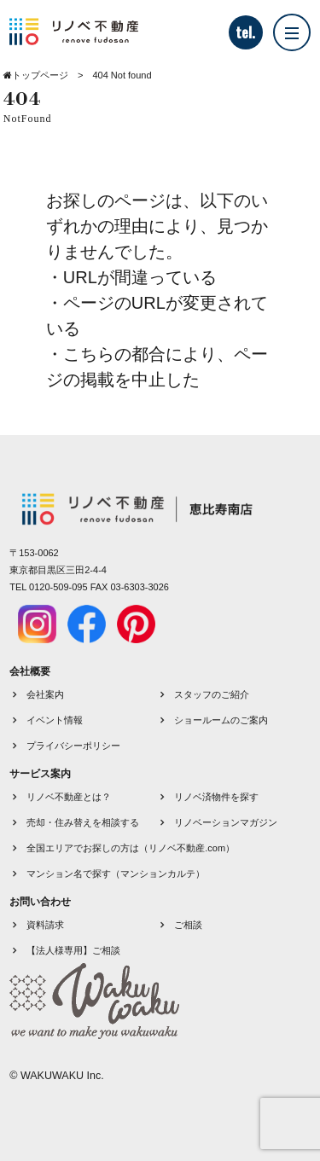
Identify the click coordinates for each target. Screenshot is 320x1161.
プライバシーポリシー (73, 745)
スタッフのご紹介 (211, 694)
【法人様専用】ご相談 (73, 950)
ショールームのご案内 (221, 720)
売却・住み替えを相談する (82, 822)
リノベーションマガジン (225, 822)
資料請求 (45, 925)
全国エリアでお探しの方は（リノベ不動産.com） (130, 848)
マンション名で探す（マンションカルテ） (115, 873)
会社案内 (45, 694)
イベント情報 (54, 720)
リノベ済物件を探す (216, 797)
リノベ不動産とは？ (68, 797)
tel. (245, 32)
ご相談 (188, 925)
